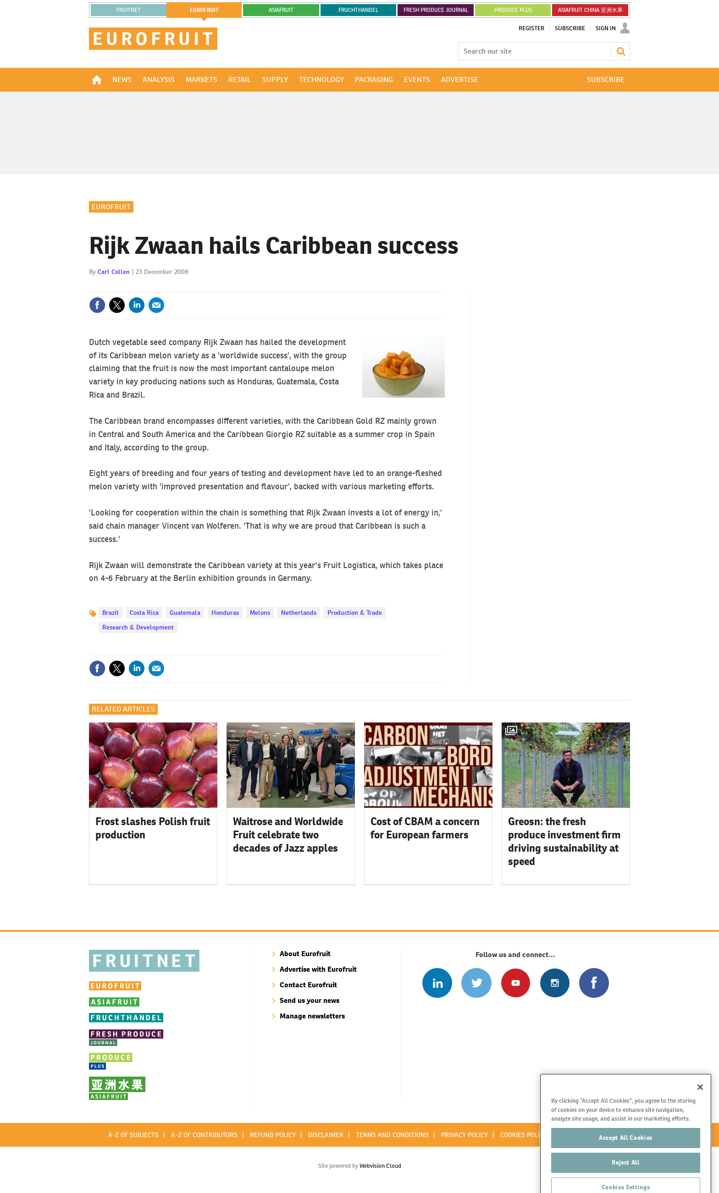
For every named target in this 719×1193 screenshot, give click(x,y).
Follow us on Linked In (437, 983)
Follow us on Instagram (555, 983)
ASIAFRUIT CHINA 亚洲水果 (590, 10)
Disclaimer (325, 1135)
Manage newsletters (312, 1016)
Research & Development (138, 627)
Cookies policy (523, 1135)
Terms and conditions (392, 1135)
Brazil (110, 612)
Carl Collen (114, 272)
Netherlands (298, 612)
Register (531, 28)
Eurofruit (111, 207)
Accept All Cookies (626, 1168)
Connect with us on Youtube (516, 983)
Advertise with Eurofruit (318, 969)
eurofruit (204, 10)
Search (621, 51)
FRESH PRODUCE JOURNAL (436, 10)
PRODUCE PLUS (513, 10)
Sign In (606, 28)
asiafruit (281, 10)
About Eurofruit (305, 953)
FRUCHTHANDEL (358, 10)
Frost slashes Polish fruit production (152, 828)
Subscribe (570, 28)
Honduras (225, 612)
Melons (260, 612)
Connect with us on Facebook (594, 983)
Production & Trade (354, 612)
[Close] (700, 1118)
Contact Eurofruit (308, 985)
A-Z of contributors (204, 1135)
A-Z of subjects (133, 1135)
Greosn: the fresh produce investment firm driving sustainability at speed (564, 841)
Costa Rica (144, 612)
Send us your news (309, 1000)
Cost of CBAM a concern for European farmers (425, 828)
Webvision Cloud (380, 1166)
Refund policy (273, 1135)
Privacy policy (464, 1135)
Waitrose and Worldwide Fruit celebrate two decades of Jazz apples (288, 835)
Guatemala (185, 612)
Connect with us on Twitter (476, 983)
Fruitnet (128, 10)
